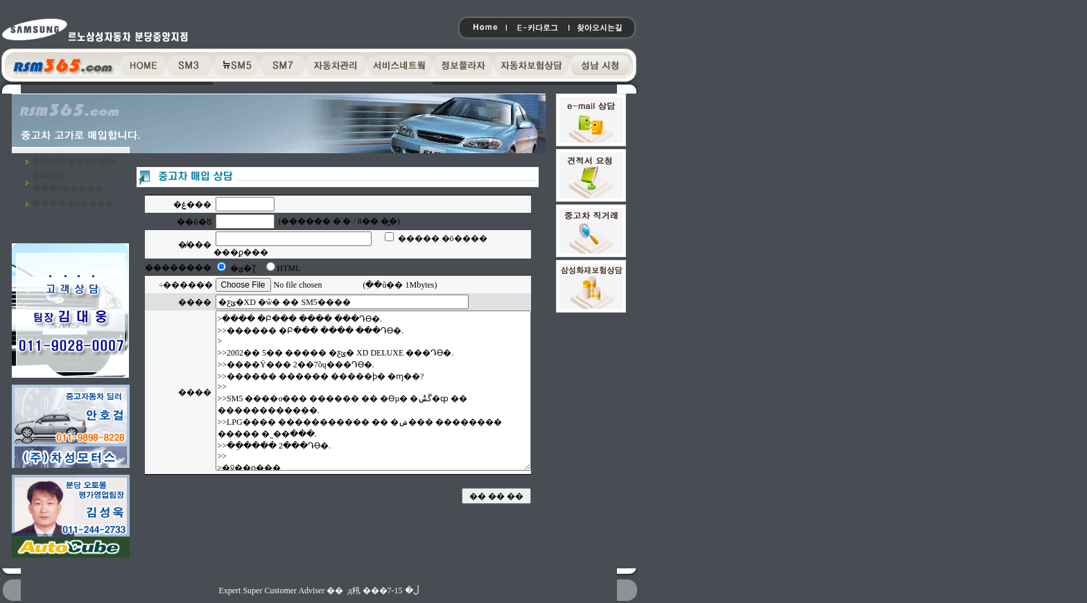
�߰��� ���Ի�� (74, 161)
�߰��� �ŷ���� (73, 204)
